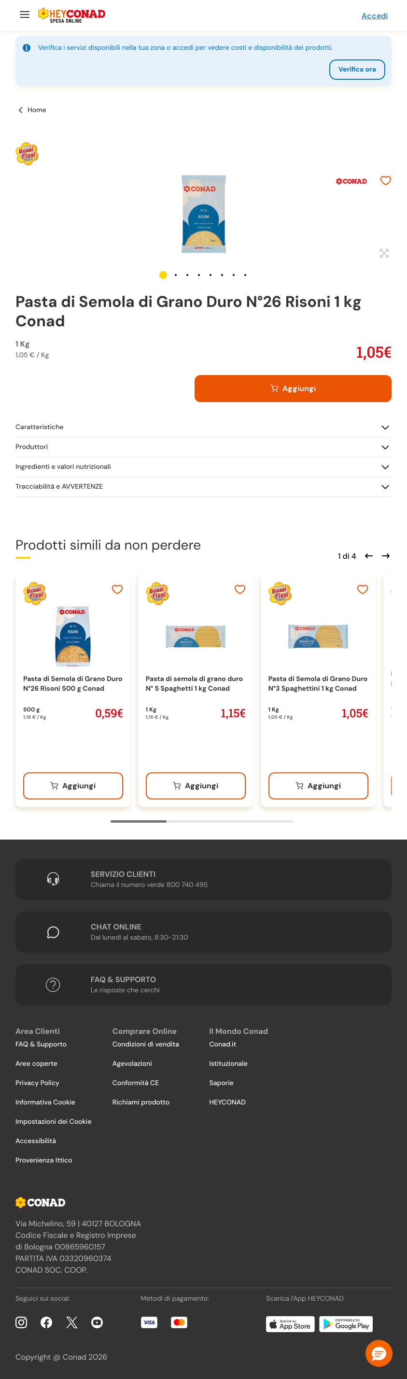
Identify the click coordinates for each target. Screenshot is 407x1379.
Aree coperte (36, 1064)
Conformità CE (135, 1083)
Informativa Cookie (45, 1102)
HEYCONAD (228, 1102)
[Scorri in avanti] (384, 555)
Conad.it (223, 1044)
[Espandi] (383, 253)
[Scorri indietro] (367, 555)
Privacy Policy (37, 1083)
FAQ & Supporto (41, 1044)
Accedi (375, 16)
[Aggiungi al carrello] (293, 388)
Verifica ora (357, 69)
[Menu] (23, 15)
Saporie (222, 1083)
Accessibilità (35, 1141)
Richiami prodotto (140, 1102)
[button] (163, 275)
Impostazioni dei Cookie (53, 1122)
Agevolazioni (132, 1064)
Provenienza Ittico (43, 1160)
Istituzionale (229, 1064)
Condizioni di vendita (145, 1044)
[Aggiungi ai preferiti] (386, 181)
